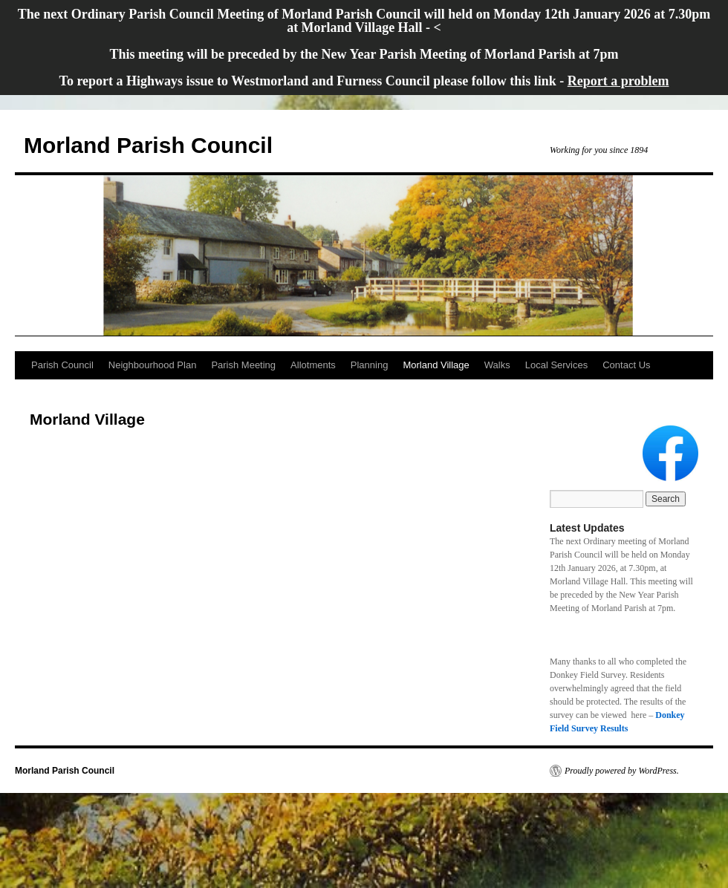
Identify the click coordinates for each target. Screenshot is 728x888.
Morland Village (436, 364)
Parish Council (62, 364)
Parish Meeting (243, 364)
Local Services (556, 364)
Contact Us (626, 364)
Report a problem (618, 81)
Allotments (313, 364)
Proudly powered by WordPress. (622, 770)
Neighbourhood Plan (152, 364)
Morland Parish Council (148, 145)
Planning (370, 364)
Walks (497, 364)
